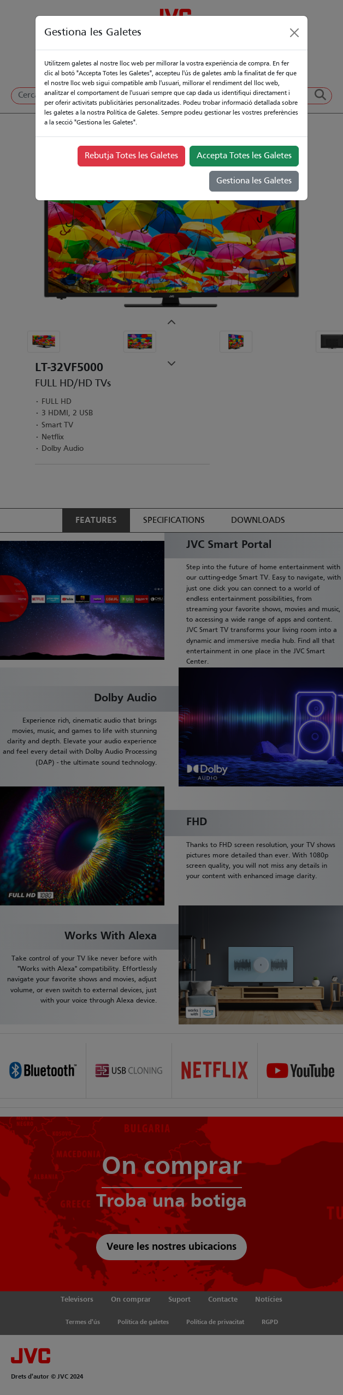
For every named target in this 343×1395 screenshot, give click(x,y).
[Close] (294, 32)
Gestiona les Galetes (254, 181)
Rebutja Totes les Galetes (131, 156)
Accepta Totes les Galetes (244, 156)
